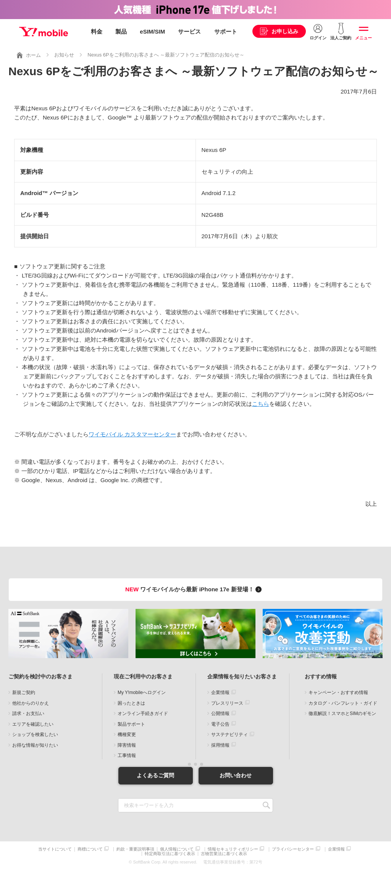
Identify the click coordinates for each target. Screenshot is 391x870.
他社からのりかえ (30, 703)
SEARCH (266, 805)
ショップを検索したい (35, 734)
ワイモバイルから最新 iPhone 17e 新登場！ (194, 589)
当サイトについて (55, 849)
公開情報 (220, 713)
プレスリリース (227, 703)
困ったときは (131, 703)
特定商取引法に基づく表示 (170, 854)
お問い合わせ (236, 775)
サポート (225, 31)
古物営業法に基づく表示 (224, 854)
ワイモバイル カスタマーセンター (132, 434)
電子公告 (220, 724)
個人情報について (177, 849)
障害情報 (127, 745)
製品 (121, 31)
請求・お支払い (28, 713)
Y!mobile (43, 32)
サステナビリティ (229, 734)
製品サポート (131, 724)
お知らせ (64, 55)
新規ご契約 (23, 692)
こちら (260, 403)
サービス (189, 31)
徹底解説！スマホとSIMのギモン (342, 713)
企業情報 (220, 692)
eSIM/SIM (152, 31)
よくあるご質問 (155, 775)
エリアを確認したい (32, 724)
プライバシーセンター (293, 849)
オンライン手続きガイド (143, 713)
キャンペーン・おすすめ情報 (338, 692)
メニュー (363, 38)
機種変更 (127, 734)
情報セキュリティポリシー (233, 849)
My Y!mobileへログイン (142, 692)
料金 (96, 31)
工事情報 (127, 755)
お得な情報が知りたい (35, 745)
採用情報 (220, 745)
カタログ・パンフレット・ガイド (343, 703)
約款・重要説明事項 (135, 849)
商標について (90, 849)
